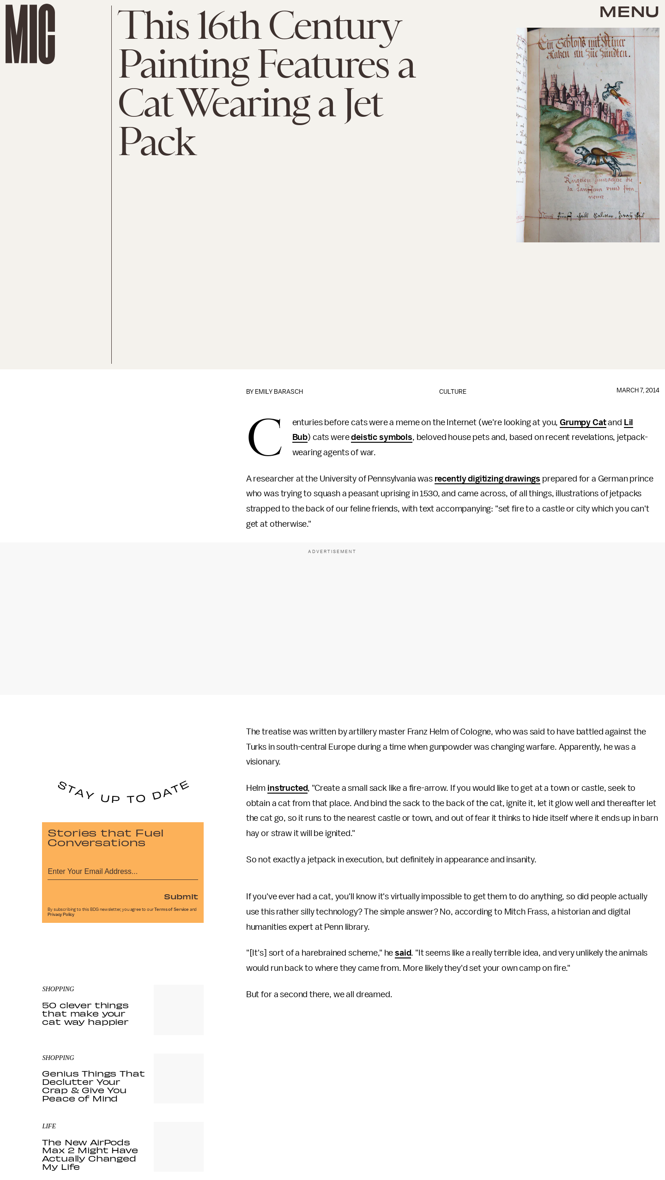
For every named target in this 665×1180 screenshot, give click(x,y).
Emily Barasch (279, 391)
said (403, 952)
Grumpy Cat (583, 422)
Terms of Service (171, 909)
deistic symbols (381, 437)
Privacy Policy (61, 914)
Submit (181, 896)
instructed (287, 788)
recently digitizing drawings (488, 478)
